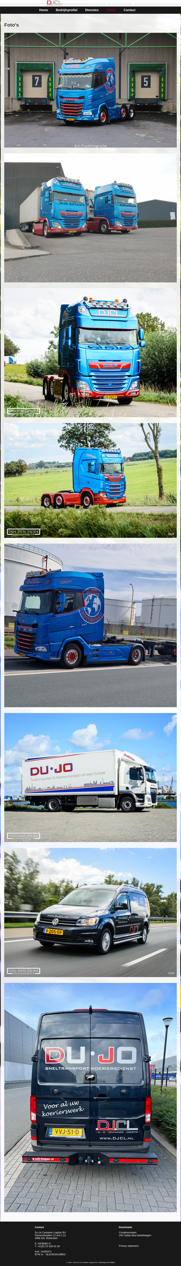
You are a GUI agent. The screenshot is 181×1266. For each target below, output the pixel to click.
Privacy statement (129, 1245)
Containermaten (128, 1232)
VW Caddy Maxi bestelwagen (135, 1235)
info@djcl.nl (44, 1243)
